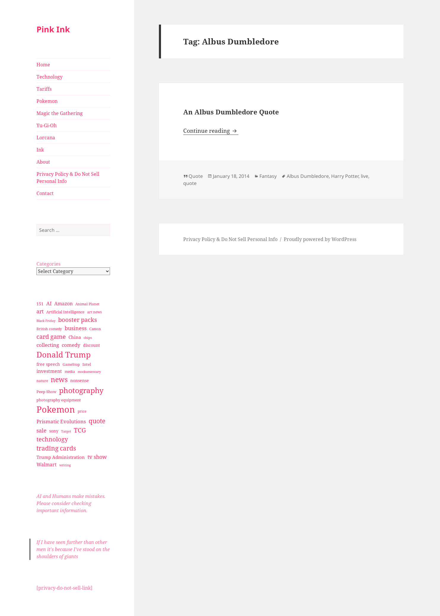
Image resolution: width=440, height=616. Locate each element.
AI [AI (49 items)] (49, 303)
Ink (40, 149)
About (43, 162)
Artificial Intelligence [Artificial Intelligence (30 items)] (65, 312)
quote (190, 183)
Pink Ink (53, 29)
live (364, 176)
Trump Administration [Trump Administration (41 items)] (60, 457)
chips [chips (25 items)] (88, 337)
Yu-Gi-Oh (46, 125)
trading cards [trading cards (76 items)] (56, 448)
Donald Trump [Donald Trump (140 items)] (63, 354)
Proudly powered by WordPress (320, 239)
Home (43, 64)
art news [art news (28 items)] (94, 312)
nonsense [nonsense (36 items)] (79, 380)
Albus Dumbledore (308, 176)
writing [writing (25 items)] (65, 465)
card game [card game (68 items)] (51, 337)
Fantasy (268, 176)
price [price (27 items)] (82, 411)
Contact (45, 193)
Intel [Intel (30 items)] (86, 364)
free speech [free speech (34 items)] (48, 364)
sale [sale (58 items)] (41, 430)
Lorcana (45, 137)
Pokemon (47, 101)
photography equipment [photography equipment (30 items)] (58, 400)
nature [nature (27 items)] (42, 380)
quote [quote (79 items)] (97, 420)
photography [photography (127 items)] (81, 390)
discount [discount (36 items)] (91, 345)
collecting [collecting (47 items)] (47, 344)
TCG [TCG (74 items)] (80, 430)
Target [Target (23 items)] (66, 431)
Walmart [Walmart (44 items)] (46, 464)
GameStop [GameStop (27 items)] (71, 364)
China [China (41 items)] (74, 337)
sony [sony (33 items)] (53, 431)
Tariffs (44, 89)
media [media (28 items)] (70, 371)
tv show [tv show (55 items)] (97, 456)
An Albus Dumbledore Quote (231, 111)
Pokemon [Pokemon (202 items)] (55, 409)
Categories (48, 264)
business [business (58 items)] (76, 328)
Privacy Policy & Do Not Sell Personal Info (67, 177)
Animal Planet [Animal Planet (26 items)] (87, 304)
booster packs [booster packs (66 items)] (77, 320)
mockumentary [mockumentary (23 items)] (89, 372)
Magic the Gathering (59, 113)
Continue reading (210, 131)
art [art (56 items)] (40, 311)
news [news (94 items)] (59, 379)
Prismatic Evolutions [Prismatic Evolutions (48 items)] (61, 421)
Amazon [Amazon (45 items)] (63, 303)
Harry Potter (344, 176)
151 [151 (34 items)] (40, 304)
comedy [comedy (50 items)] (71, 344)
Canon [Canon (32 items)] (95, 328)
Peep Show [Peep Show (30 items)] (46, 391)
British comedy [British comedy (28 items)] (49, 328)
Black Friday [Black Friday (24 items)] (45, 320)
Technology (49, 77)
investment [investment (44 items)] (49, 371)
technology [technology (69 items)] (52, 439)
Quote (196, 176)
